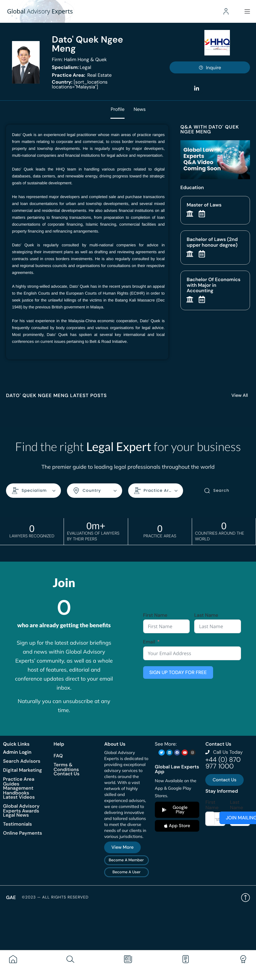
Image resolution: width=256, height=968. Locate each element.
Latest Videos (19, 797)
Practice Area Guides (18, 781)
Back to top (245, 897)
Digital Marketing (22, 770)
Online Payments (22, 833)
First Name (155, 615)
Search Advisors (21, 761)
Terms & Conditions (66, 766)
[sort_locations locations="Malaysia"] (80, 84)
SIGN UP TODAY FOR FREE (178, 672)
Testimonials (17, 824)
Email (149, 642)
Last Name (206, 615)
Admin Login (17, 752)
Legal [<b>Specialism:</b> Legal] (71, 67)
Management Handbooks (18, 790)
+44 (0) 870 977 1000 (223, 762)
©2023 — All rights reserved (55, 897)
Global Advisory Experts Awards (21, 808)
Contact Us (67, 773)
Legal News (16, 815)
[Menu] (247, 11)
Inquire (209, 67)
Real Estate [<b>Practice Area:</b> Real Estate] (82, 75)
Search (216, 491)
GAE (11, 897)
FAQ (58, 755)
